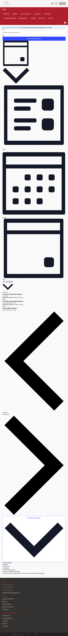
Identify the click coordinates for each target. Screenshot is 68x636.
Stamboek (6, 14)
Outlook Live (6, 568)
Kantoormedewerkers (8, 599)
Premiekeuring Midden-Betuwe (13, 301)
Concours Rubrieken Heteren (12, 294)
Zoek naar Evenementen (34, 38)
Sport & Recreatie (26, 14)
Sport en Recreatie (25, 27)
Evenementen (6, 615)
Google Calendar (7, 563)
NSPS (4, 9)
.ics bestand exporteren (9, 570)
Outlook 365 (6, 566)
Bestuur (4, 601)
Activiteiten (47, 14)
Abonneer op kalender (34, 518)
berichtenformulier (39, 573)
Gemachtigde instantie (9, 18)
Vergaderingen (42, 27)
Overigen (49, 27)
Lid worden (42, 18)
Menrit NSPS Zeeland (10, 308)
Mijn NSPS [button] (62, 3)
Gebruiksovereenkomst (17, 634)
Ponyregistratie (23, 18)
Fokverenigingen (6, 604)
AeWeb (35, 634)
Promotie (33, 18)
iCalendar (5, 564)
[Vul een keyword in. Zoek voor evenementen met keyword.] (34, 32)
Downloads (5, 626)
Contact (51, 18)
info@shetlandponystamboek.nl (11, 593)
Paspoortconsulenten (8, 607)
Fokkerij (15, 14)
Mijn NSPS (5, 623)
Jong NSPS (37, 14)
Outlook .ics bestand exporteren (11, 571)
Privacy (28, 634)
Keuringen (34, 27)
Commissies (5, 609)
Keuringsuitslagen (7, 618)
